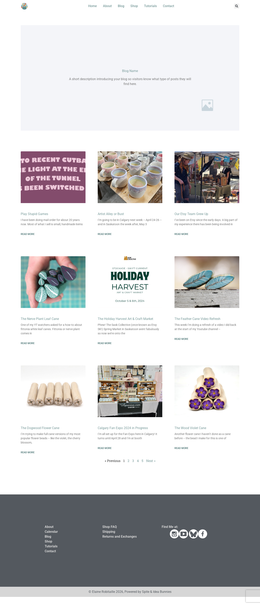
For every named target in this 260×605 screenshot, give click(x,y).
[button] (236, 6)
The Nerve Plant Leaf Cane (40, 319)
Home (92, 6)
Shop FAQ (109, 527)
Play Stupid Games (34, 214)
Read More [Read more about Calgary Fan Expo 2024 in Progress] (105, 448)
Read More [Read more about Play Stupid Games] (28, 234)
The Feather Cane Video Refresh (197, 319)
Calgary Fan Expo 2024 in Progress (123, 428)
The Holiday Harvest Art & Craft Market (125, 319)
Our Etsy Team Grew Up (191, 214)
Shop (134, 6)
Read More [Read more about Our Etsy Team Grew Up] (181, 234)
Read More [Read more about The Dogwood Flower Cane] (28, 452)
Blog (121, 6)
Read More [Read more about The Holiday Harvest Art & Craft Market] (105, 343)
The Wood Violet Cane (190, 428)
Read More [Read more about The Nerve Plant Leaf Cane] (28, 343)
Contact (168, 6)
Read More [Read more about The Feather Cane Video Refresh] (181, 339)
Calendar (51, 532)
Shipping (108, 532)
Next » (150, 461)
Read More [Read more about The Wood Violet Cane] (181, 448)
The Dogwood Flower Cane (40, 428)
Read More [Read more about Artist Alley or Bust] (105, 234)
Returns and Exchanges (119, 536)
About (107, 6)
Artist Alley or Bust (111, 214)
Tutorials (150, 6)
